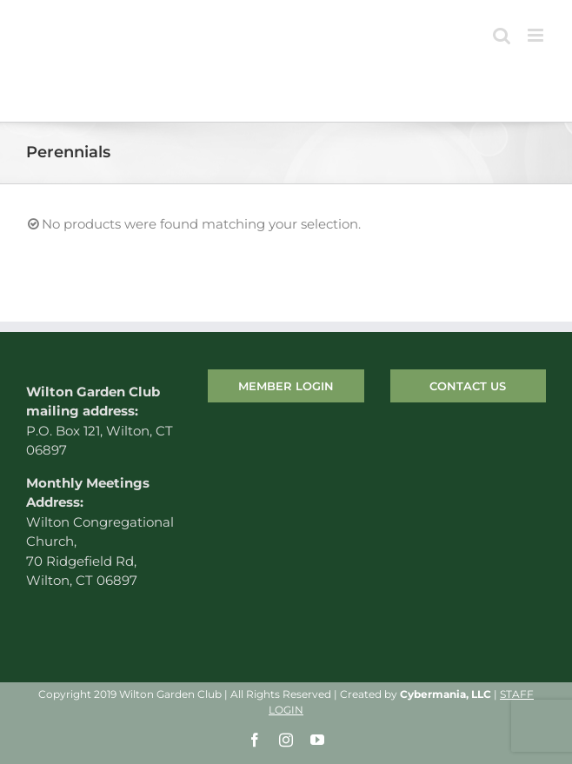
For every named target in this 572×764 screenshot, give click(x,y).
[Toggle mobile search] (501, 35)
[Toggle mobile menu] (537, 35)
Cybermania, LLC (445, 694)
